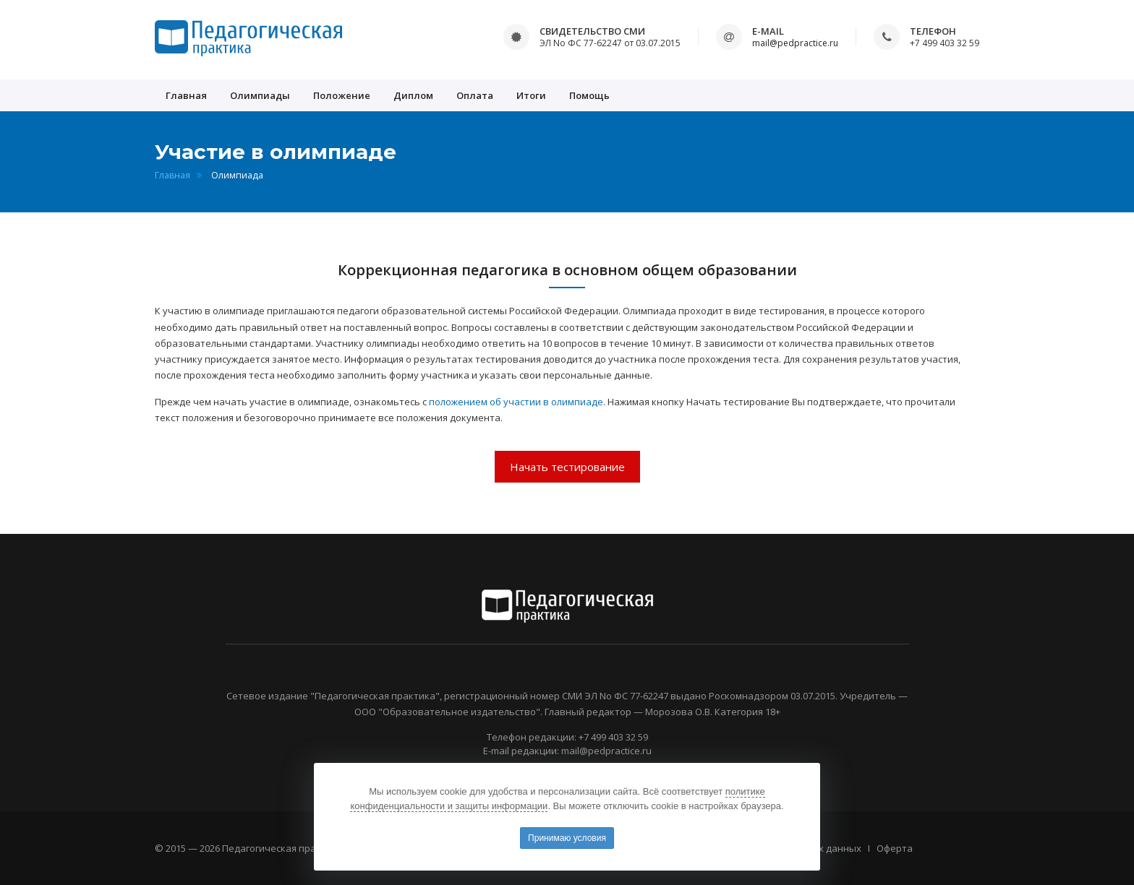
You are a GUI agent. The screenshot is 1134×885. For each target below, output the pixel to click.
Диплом (413, 95)
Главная (186, 95)
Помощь (589, 95)
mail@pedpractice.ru (795, 43)
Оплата (474, 95)
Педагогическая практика (282, 848)
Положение (341, 95)
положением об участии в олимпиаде (516, 401)
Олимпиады (260, 95)
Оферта (895, 848)
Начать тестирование (567, 466)
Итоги (531, 95)
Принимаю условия (567, 838)
